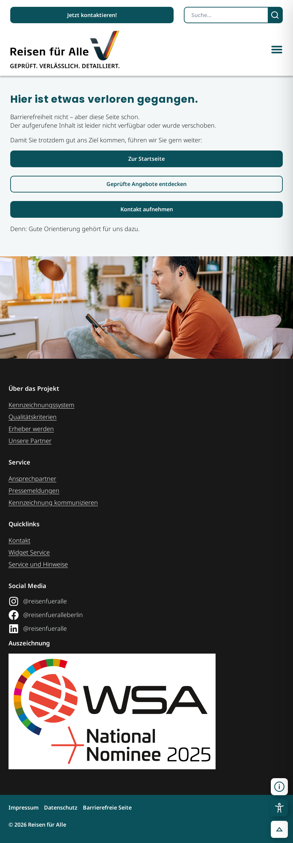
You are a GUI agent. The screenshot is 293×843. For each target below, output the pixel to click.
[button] (277, 49)
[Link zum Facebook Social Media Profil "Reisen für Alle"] (144, 615)
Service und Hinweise (38, 564)
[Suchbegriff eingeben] (226, 15)
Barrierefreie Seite (107, 807)
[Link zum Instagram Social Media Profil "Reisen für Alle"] (144, 601)
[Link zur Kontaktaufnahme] (146, 209)
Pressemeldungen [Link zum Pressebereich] (34, 490)
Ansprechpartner (32, 478)
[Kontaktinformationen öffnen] (279, 786)
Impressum (24, 807)
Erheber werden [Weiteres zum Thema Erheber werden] (31, 429)
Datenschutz (60, 807)
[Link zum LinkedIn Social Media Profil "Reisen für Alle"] (144, 629)
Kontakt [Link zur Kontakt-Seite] (19, 540)
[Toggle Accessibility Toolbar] (279, 808)
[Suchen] (275, 15)
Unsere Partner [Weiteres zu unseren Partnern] (30, 441)
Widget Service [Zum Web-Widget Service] (29, 552)
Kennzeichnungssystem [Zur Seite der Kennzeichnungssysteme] (41, 405)
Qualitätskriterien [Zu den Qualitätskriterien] (33, 417)
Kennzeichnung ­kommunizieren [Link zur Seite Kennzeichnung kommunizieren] (53, 502)
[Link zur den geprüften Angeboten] (146, 184)
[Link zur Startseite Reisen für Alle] (146, 159)
